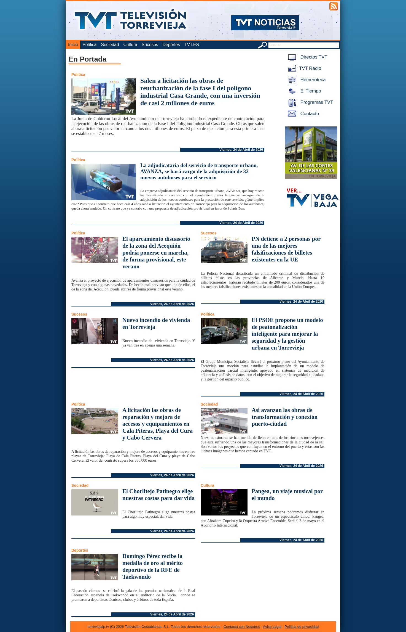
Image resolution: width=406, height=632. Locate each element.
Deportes (171, 44)
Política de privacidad (302, 627)
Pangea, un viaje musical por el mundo (287, 494)
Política (89, 44)
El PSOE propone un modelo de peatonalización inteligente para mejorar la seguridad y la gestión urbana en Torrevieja (287, 334)
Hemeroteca (306, 79)
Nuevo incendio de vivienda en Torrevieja (156, 323)
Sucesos (150, 44)
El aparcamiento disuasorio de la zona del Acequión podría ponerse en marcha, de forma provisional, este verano (156, 253)
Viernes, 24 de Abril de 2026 (241, 150)
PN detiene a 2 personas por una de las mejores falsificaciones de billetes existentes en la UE (286, 249)
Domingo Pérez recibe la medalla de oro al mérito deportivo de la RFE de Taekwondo (152, 566)
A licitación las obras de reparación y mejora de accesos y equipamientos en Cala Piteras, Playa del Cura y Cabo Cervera (157, 424)
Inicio (73, 44)
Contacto (302, 113)
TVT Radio (303, 68)
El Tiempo (303, 91)
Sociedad (110, 44)
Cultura (130, 44)
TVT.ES (191, 44)
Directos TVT (306, 57)
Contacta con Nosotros (242, 627)
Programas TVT (309, 102)
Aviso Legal (272, 627)
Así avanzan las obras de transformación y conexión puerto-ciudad (285, 417)
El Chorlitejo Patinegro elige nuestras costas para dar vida (158, 494)
